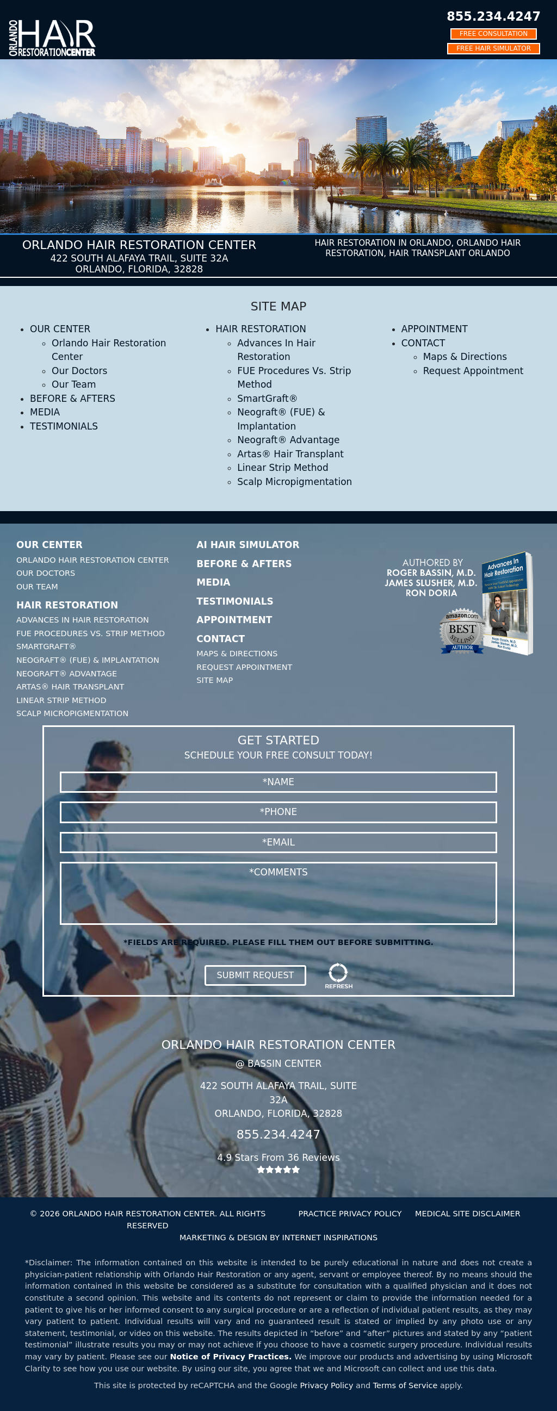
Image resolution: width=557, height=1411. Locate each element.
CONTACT (423, 343)
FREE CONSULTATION (494, 34)
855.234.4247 (494, 16)
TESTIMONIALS (64, 426)
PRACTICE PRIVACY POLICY (350, 1213)
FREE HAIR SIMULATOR (493, 48)
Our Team (74, 384)
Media (213, 582)
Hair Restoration (67, 605)
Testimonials (235, 601)
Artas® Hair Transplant (290, 454)
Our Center (49, 544)
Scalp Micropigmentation (294, 481)
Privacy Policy (326, 1385)
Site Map (214, 680)
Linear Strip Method (282, 467)
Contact (220, 638)
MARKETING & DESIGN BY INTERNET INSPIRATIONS (278, 1237)
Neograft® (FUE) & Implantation (87, 660)
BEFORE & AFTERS (72, 398)
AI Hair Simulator (247, 544)
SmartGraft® (267, 398)
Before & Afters (244, 563)
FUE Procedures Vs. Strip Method (90, 633)
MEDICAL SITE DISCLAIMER (468, 1213)
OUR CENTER (60, 329)
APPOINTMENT (434, 329)
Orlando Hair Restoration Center (92, 560)
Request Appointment (473, 370)
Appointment (234, 619)
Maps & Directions (465, 356)
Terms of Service (405, 1385)
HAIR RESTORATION (260, 329)
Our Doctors (79, 370)
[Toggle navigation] (16, 8)
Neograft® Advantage (288, 439)
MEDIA (45, 412)
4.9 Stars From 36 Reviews (278, 1163)
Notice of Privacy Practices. (231, 1356)
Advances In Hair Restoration (82, 620)
